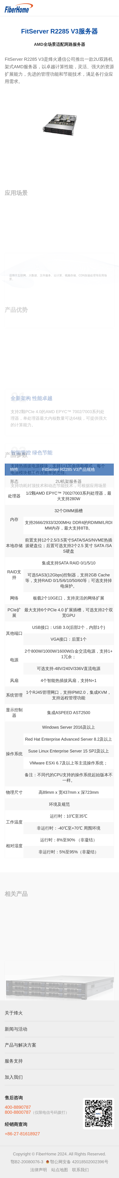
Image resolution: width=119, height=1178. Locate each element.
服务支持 (14, 1061)
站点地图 (59, 1170)
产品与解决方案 (20, 1045)
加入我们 (14, 1077)
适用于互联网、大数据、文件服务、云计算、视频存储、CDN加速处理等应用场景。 (58, 301)
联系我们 (80, 1170)
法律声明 (38, 1170)
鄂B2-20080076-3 (27, 1162)
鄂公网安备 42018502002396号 (79, 1162)
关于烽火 (14, 1012)
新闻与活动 (16, 1029)
